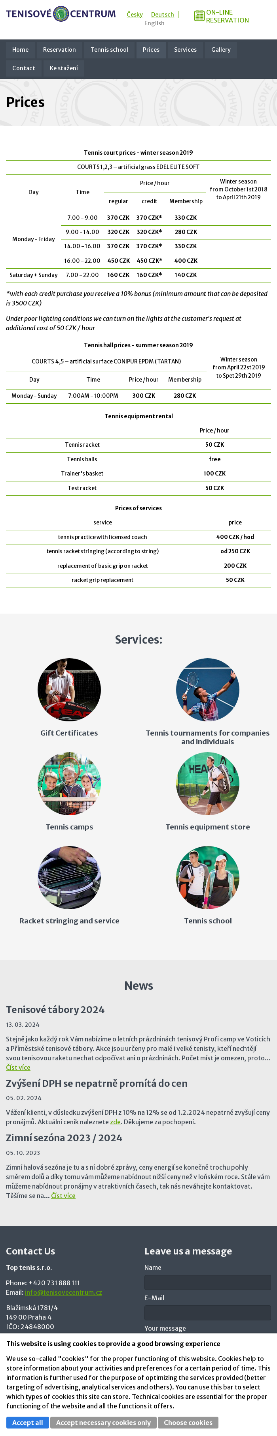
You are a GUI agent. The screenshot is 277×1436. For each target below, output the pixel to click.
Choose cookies (188, 1423)
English (154, 23)
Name (152, 1267)
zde (115, 1122)
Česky (135, 14)
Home (20, 49)
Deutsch (162, 14)
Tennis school (109, 49)
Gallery (221, 49)
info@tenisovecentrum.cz (63, 1292)
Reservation (59, 49)
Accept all (27, 1423)
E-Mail (154, 1298)
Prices (151, 49)
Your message (165, 1328)
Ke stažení (64, 68)
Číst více (18, 1067)
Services (185, 49)
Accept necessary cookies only (103, 1423)
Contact (23, 68)
